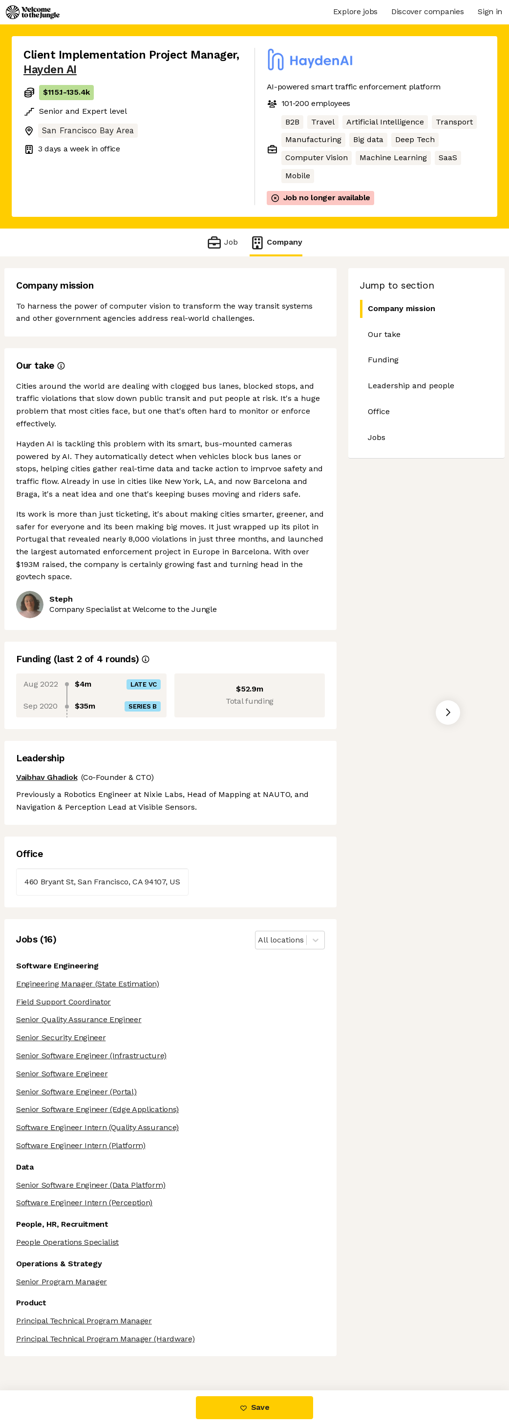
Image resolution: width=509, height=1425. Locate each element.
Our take (384, 334)
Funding (383, 359)
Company (276, 242)
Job (222, 242)
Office (379, 411)
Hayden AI (50, 69)
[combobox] (259, 940)
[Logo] (33, 12)
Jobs (376, 437)
